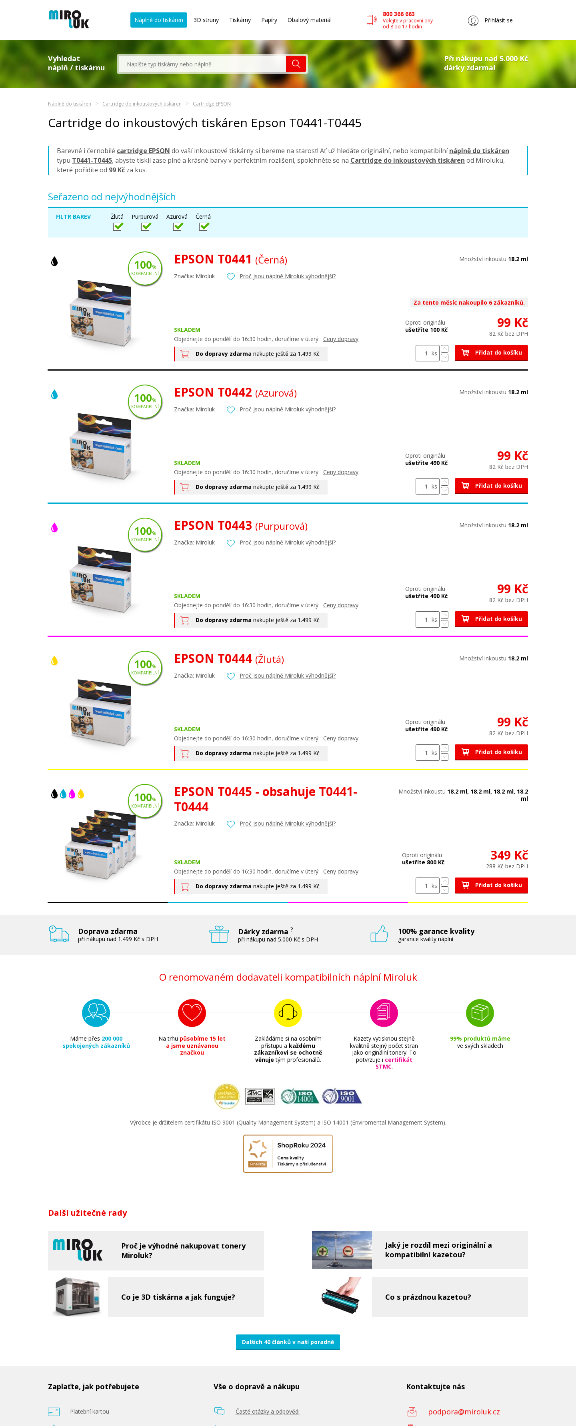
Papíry (269, 20)
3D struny (206, 20)
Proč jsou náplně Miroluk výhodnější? (288, 276)
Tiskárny (240, 20)
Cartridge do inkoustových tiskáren (142, 103)
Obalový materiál (310, 20)
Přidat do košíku (491, 352)
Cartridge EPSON (212, 103)
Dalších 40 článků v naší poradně (288, 1342)
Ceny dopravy (340, 339)
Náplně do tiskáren (158, 20)
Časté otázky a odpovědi (268, 1411)
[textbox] (202, 64)
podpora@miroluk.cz (464, 1411)
